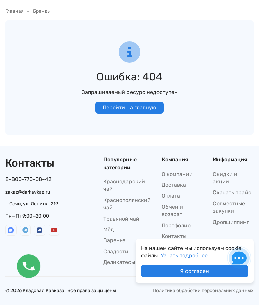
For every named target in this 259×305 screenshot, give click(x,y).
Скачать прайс (232, 192)
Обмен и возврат (172, 211)
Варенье (114, 240)
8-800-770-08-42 (28, 179)
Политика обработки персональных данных (203, 291)
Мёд (108, 229)
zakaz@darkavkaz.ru (27, 192)
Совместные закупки (229, 207)
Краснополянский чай (127, 204)
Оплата (171, 196)
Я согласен (194, 271)
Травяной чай (121, 218)
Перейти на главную (129, 107)
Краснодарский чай (124, 185)
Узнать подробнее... (186, 255)
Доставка (174, 185)
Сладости (115, 251)
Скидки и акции (225, 178)
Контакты (174, 236)
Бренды (42, 11)
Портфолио (176, 225)
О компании (177, 174)
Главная (14, 11)
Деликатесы (119, 262)
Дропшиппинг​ (231, 222)
